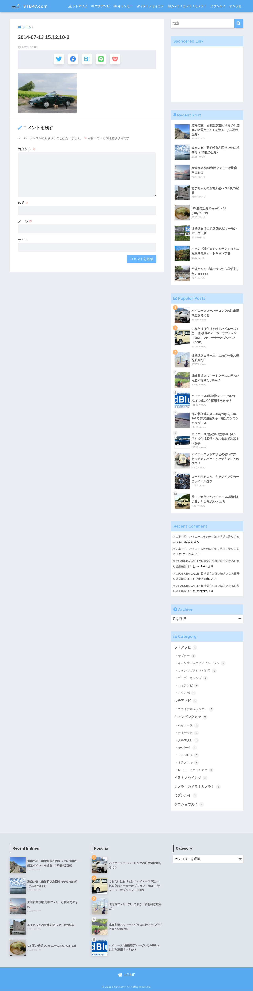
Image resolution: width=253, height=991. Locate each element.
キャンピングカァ (190, 717)
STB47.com (30, 6)
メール (25, 222)
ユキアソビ (188, 685)
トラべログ (188, 755)
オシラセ (235, 6)
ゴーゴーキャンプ (193, 678)
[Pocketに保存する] (116, 59)
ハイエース (188, 725)
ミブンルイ (218, 6)
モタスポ (187, 693)
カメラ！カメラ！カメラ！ (187, 6)
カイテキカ (188, 733)
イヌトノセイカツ (150, 6)
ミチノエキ (188, 762)
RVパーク (187, 748)
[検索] (238, 23)
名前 (23, 203)
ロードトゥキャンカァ (196, 770)
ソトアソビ (77, 6)
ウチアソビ (100, 6)
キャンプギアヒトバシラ (197, 670)
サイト (23, 240)
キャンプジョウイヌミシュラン (202, 663)
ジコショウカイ (189, 804)
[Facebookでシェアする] (72, 59)
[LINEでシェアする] (101, 59)
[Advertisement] (207, 74)
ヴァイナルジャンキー (196, 709)
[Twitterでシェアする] (57, 59)
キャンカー (123, 6)
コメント (27, 150)
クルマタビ (188, 740)
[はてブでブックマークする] (86, 59)
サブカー (187, 656)
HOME (126, 975)
